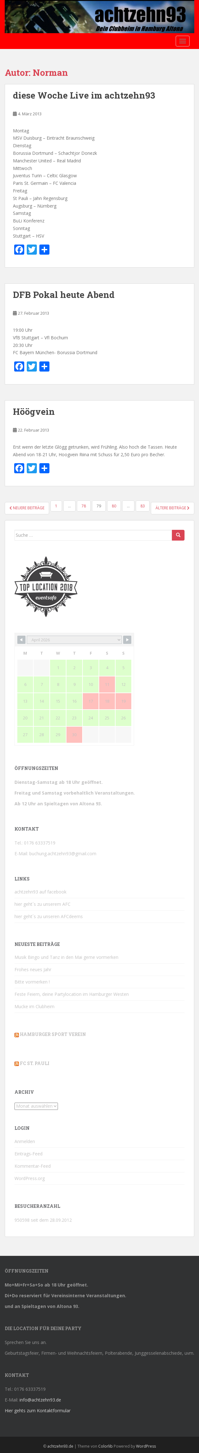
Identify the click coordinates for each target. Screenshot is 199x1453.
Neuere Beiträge (26, 508)
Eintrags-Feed (28, 1154)
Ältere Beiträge (173, 508)
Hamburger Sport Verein (53, 1034)
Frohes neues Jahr (32, 969)
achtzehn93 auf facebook (40, 892)
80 (114, 506)
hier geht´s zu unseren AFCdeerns (48, 916)
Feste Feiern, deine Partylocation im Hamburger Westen (71, 994)
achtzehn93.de (60, 1446)
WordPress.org (29, 1178)
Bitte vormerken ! (32, 982)
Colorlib (105, 1446)
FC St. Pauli (34, 1063)
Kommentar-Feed (32, 1166)
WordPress (146, 1446)
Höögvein (34, 411)
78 (84, 506)
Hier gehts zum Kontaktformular (38, 1411)
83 (142, 506)
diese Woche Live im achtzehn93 (84, 95)
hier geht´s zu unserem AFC (42, 904)
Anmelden (24, 1141)
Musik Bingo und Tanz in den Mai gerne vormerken (66, 957)
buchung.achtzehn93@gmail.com (62, 854)
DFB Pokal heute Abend (64, 294)
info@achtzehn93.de (40, 1400)
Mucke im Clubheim (34, 1006)
